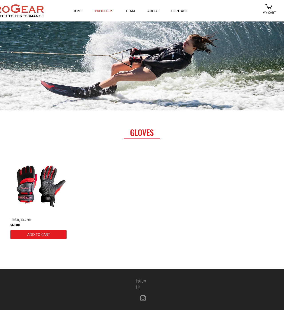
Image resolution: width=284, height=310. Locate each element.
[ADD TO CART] (38, 234)
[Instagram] (143, 298)
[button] (268, 6)
